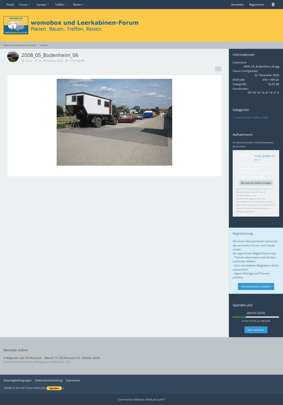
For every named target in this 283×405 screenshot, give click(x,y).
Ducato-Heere (12, 362)
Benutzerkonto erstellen (256, 286)
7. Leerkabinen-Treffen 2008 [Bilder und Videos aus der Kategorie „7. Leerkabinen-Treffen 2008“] (250, 117)
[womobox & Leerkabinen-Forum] (141, 25)
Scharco (27, 362)
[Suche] (273, 4)
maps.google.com (264, 157)
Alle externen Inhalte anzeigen (256, 182)
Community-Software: (141, 399)
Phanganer (40, 362)
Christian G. (56, 362)
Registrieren (256, 4)
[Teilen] (218, 68)
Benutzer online (16, 350)
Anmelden (237, 4)
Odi (68, 362)
